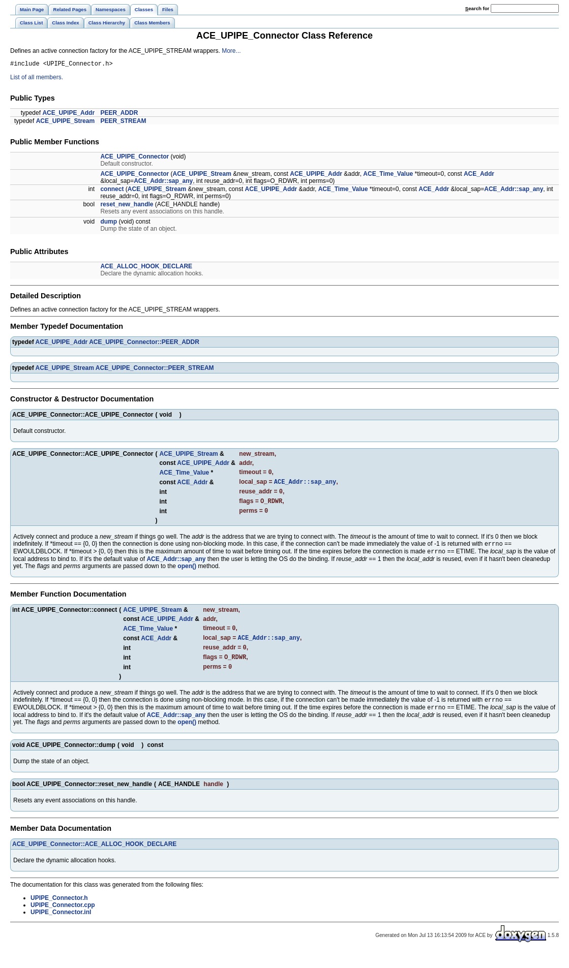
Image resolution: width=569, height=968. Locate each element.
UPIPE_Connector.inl (61, 927)
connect (112, 190)
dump (108, 223)
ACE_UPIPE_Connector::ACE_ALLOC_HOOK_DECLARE (94, 859)
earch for (477, 8)
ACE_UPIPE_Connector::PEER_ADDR (144, 343)
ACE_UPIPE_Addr (68, 114)
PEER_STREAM (123, 122)
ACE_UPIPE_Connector (134, 158)
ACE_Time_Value (388, 175)
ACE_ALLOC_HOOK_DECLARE (146, 267)
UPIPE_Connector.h (59, 913)
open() (186, 574)
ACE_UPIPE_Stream (65, 122)
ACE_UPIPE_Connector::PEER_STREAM (155, 369)
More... (231, 50)
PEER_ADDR (119, 114)
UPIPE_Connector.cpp (63, 920)
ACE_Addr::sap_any (163, 182)
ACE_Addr (479, 175)
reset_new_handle (126, 205)
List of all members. (36, 78)
